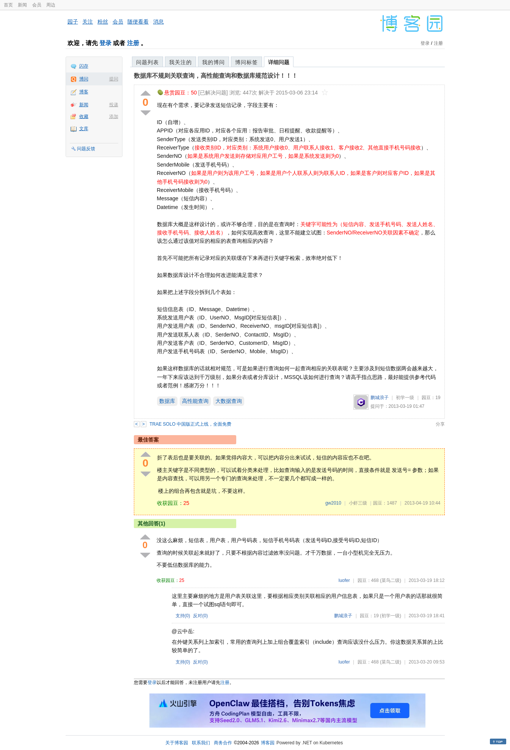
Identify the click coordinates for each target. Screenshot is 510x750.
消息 (158, 22)
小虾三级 (358, 503)
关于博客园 (176, 742)
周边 (50, 5)
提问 (113, 79)
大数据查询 (228, 401)
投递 (113, 104)
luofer (344, 580)
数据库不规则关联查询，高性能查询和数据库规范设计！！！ (216, 75)
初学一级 (405, 397)
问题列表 (147, 62)
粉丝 (102, 22)
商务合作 (223, 742)
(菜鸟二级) (390, 580)
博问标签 (246, 62)
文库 (83, 128)
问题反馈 (86, 148)
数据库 (167, 401)
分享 (440, 424)
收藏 (83, 116)
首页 (8, 5)
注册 (133, 43)
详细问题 (278, 62)
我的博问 (213, 62)
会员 (36, 5)
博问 (83, 79)
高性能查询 (195, 401)
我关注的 (180, 62)
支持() (183, 615)
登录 (105, 43)
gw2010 (333, 503)
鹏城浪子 (379, 397)
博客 (83, 91)
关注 (87, 22)
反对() (200, 615)
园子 (72, 22)
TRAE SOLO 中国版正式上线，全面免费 (190, 424)
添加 (113, 116)
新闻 (22, 5)
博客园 (268, 742)
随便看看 (138, 22)
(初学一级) (390, 615)
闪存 (83, 66)
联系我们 (201, 742)
